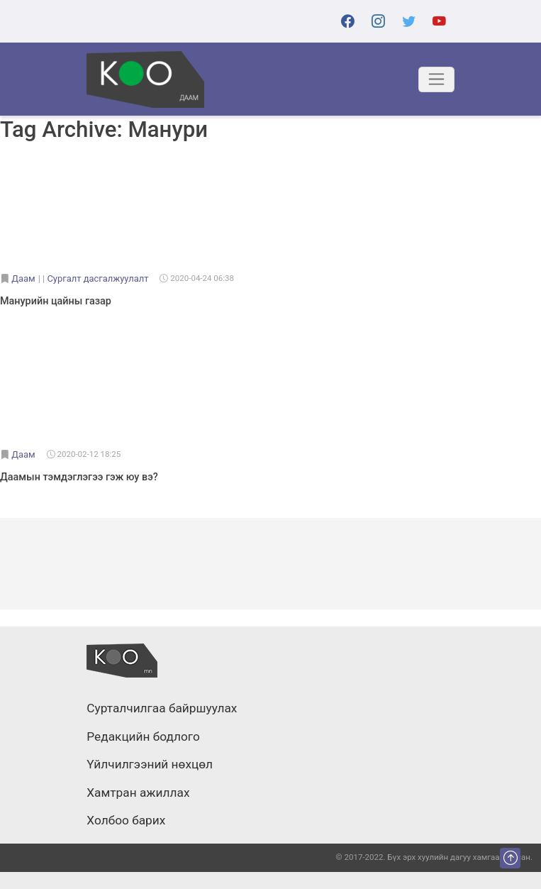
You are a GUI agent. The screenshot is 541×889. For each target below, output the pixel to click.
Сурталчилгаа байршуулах (162, 708)
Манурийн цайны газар (55, 301)
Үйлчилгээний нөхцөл (150, 765)
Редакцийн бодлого (143, 737)
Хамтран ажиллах (138, 793)
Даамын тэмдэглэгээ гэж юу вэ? (79, 477)
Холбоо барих (126, 821)
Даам (23, 278)
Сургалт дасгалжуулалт (97, 278)
